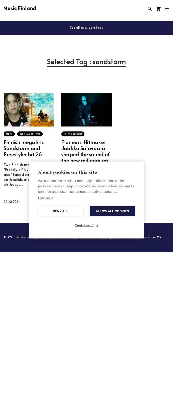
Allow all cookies (112, 211)
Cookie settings (86, 225)
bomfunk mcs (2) (27, 237)
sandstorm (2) (152, 237)
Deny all (60, 211)
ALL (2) (8, 237)
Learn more (45, 198)
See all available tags (86, 27)
